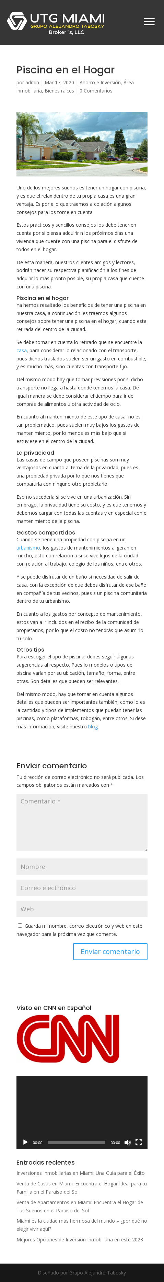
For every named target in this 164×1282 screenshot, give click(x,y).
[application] (82, 1112)
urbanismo (28, 547)
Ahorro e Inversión (100, 82)
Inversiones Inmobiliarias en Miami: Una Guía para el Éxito (80, 1173)
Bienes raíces (59, 90)
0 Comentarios (96, 90)
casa (21, 350)
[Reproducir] (25, 1142)
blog (93, 726)
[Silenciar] (127, 1142)
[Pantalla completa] (138, 1142)
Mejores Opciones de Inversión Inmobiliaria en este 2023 (79, 1239)
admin (32, 82)
